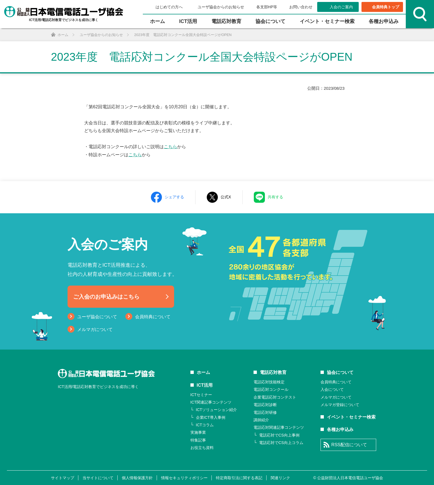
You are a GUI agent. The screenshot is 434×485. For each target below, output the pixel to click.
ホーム (157, 21)
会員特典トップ (385, 7)
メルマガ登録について (340, 404)
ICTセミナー (201, 394)
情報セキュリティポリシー (184, 478)
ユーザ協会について (97, 316)
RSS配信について (349, 444)
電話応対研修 (265, 412)
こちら (170, 146)
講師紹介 (261, 420)
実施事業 (198, 432)
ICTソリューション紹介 (216, 409)
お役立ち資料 (202, 447)
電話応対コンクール (271, 389)
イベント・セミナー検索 (327, 21)
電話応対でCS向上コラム (281, 442)
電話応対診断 (265, 404)
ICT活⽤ (188, 21)
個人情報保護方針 (137, 478)
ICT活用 (205, 385)
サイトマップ (62, 478)
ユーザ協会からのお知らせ (220, 7)
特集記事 (198, 440)
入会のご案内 (341, 7)
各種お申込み (384, 21)
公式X (226, 197)
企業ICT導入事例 (211, 417)
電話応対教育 (226, 21)
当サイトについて (97, 478)
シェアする (174, 197)
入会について (332, 389)
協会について (270, 21)
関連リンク (280, 478)
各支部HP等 (266, 7)
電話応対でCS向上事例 (279, 435)
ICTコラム (205, 425)
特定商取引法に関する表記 (239, 478)
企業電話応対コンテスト (275, 397)
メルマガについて (95, 329)
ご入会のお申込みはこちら (106, 297)
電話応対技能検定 (269, 382)
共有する (275, 197)
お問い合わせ (300, 7)
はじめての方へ (169, 7)
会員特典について (152, 316)
